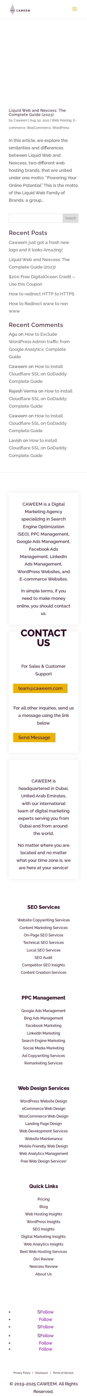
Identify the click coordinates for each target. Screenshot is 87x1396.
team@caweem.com (40, 688)
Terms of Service (63, 1372)
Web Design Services (43, 1088)
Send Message (34, 737)
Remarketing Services (43, 1063)
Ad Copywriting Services (43, 1056)
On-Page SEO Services (43, 935)
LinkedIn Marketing (43, 1033)
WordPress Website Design (43, 1101)
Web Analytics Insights (43, 1244)
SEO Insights (44, 1229)
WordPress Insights (43, 1222)
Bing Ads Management (43, 1018)
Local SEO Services (44, 950)
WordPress (60, 128)
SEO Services (43, 907)
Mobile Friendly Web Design (43, 1146)
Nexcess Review (43, 1266)
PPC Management (43, 998)
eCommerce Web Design (43, 1108)
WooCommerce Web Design (43, 1116)
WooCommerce (39, 128)
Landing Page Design (43, 1123)
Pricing (44, 1199)
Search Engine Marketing (43, 1040)
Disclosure (41, 1372)
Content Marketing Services (43, 928)
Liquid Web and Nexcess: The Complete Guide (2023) (37, 112)
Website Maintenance (43, 1139)
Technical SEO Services (43, 942)
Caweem (20, 120)
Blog (43, 1206)
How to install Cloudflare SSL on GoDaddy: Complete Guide (38, 374)
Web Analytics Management (43, 1153)
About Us (43, 1274)
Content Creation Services (43, 972)
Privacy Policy (21, 1372)
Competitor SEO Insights (43, 965)
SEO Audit (43, 957)
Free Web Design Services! (43, 1161)
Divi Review (43, 1259)
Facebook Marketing (43, 1025)
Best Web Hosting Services (43, 1251)
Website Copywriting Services (43, 920)
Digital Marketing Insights (43, 1236)
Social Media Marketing (43, 1048)
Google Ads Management (43, 1011)
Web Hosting (61, 120)
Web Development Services (43, 1131)
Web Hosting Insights (43, 1214)
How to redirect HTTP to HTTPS (41, 293)
